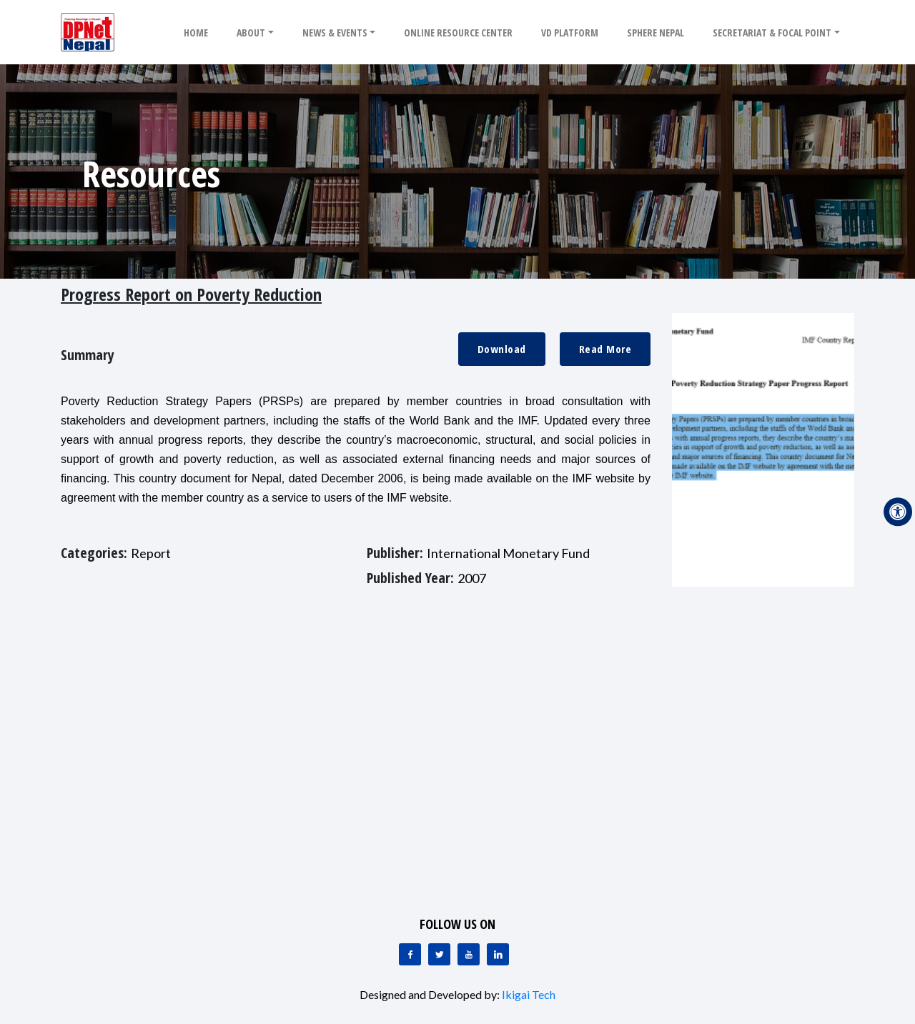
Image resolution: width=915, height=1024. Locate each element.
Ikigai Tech (528, 994)
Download (502, 349)
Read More (605, 349)
